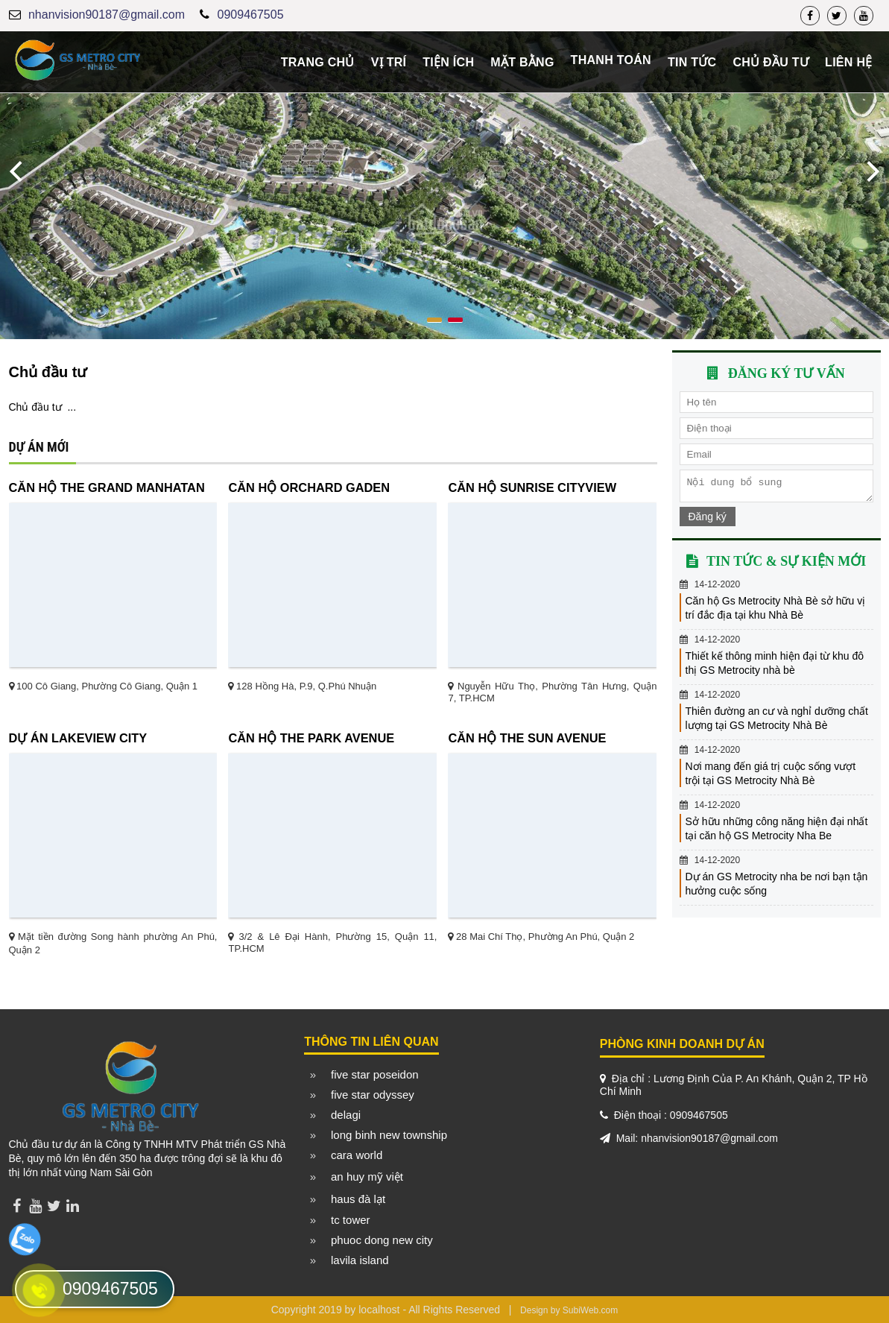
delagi (346, 1114)
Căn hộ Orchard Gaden (309, 487)
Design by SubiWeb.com (569, 1310)
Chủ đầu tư (771, 62)
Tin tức (692, 62)
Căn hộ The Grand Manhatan (107, 487)
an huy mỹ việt (367, 1176)
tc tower (350, 1219)
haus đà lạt (358, 1199)
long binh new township (389, 1134)
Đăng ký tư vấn (786, 373)
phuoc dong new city (382, 1240)
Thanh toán (611, 60)
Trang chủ (318, 62)
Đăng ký (708, 521)
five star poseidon (375, 1074)
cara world (356, 1155)
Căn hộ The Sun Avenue (527, 738)
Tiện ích (448, 62)
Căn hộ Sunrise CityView (532, 487)
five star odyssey (372, 1094)
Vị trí (389, 62)
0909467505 (251, 14)
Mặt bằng (522, 62)
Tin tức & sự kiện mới (786, 565)
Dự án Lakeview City (78, 738)
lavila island (360, 1260)
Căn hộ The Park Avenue (311, 738)
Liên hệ (848, 62)
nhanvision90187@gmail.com (106, 14)
